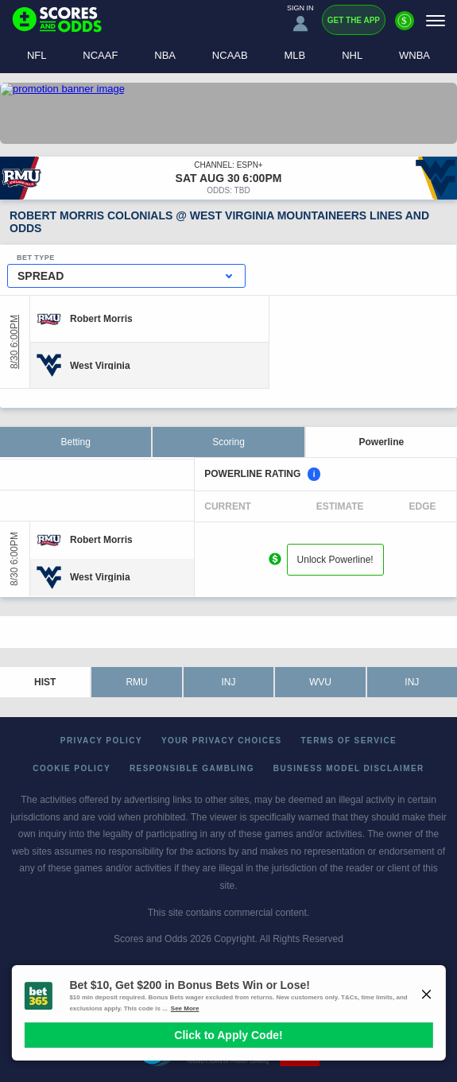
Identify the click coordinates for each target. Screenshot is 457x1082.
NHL (352, 55)
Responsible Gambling (192, 768)
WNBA (414, 55)
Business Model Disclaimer (348, 768)
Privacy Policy (101, 740)
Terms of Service (349, 740)
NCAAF (100, 55)
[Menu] (435, 20)
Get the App (353, 20)
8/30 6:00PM (14, 342)
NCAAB (230, 55)
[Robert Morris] (101, 319)
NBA (165, 55)
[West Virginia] (100, 365)
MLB (295, 55)
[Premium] (404, 27)
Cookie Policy (71, 768)
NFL (37, 55)
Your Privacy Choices (221, 740)
